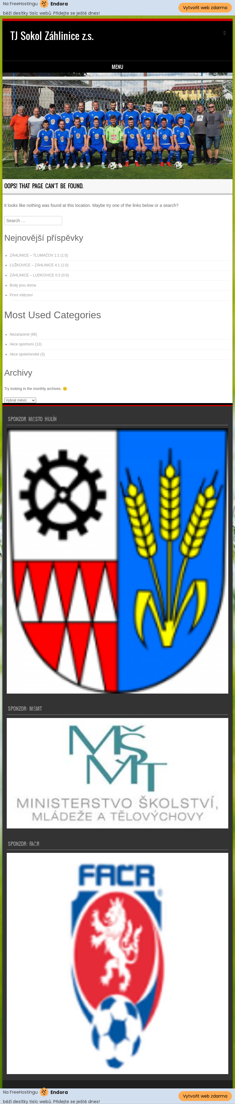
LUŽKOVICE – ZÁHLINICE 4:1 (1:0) (39, 265)
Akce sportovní (22, 344)
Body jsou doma (23, 285)
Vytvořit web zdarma (205, 8)
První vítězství (21, 295)
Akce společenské (24, 354)
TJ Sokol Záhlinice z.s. (52, 35)
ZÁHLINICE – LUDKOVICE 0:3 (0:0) (39, 275)
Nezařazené (20, 334)
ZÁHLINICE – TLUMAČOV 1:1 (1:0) (39, 255)
